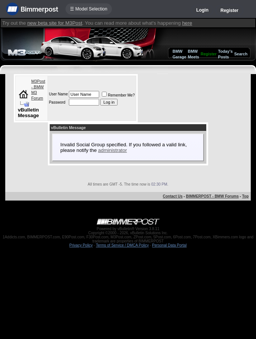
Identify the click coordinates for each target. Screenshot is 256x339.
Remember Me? (118, 95)
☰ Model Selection (88, 9)
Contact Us (173, 196)
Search (241, 54)
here (187, 23)
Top (245, 196)
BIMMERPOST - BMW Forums (212, 196)
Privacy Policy (80, 245)
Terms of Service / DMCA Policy (122, 245)
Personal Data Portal (169, 245)
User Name (58, 94)
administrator (112, 150)
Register (229, 10)
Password (57, 102)
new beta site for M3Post (54, 23)
